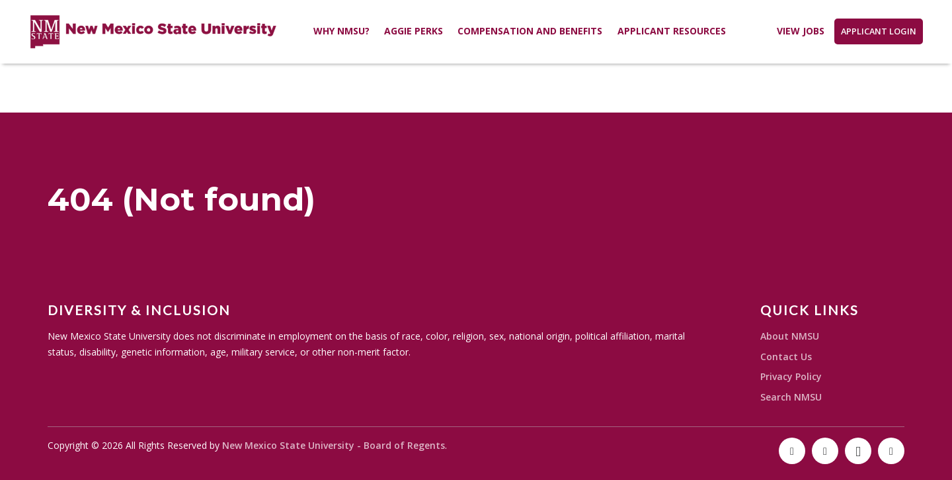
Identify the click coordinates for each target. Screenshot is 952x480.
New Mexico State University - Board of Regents (333, 445)
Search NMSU (791, 397)
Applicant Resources (671, 30)
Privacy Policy (791, 376)
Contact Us (786, 356)
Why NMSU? (341, 30)
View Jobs (800, 30)
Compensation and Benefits (529, 30)
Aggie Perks (413, 30)
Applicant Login (878, 31)
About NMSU (789, 336)
